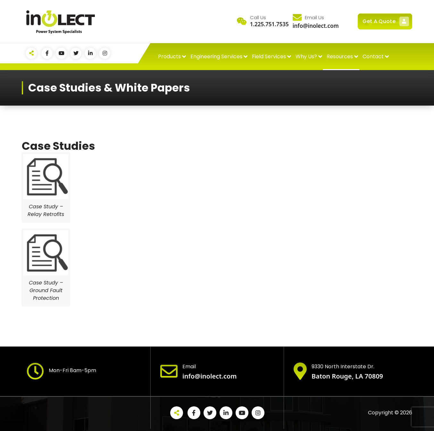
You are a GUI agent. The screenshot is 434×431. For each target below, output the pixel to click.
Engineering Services (216, 56)
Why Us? (306, 56)
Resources (340, 56)
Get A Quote (385, 21)
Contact (373, 56)
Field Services (269, 56)
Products (169, 56)
